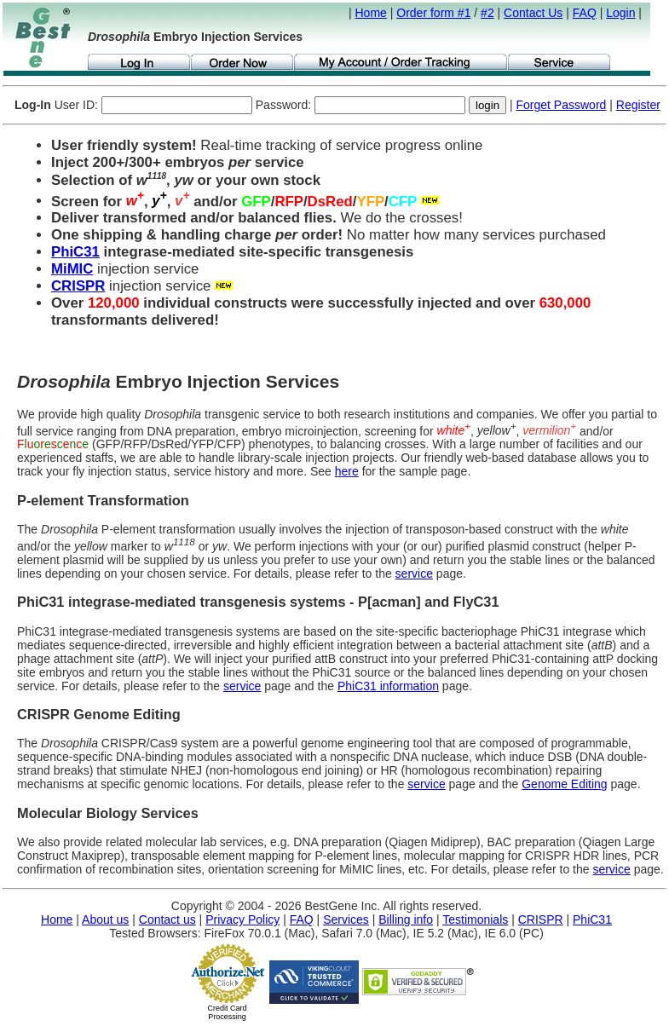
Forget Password (561, 105)
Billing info (405, 919)
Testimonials (475, 919)
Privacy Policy (242, 919)
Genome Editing (564, 784)
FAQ (585, 13)
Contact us (167, 919)
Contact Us (533, 13)
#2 (487, 13)
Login (620, 13)
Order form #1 (433, 13)
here (347, 471)
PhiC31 (75, 252)
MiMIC (72, 269)
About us (105, 919)
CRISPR (78, 286)
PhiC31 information (388, 686)
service (414, 573)
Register (638, 105)
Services (346, 919)
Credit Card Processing (226, 1012)
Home (371, 13)
